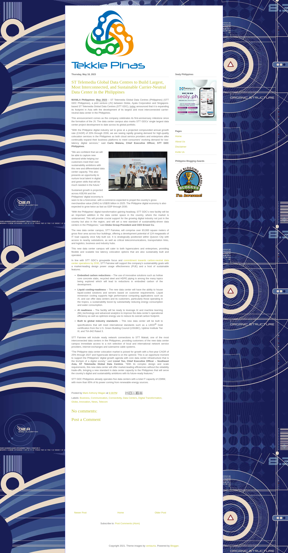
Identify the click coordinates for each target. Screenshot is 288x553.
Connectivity (115, 398)
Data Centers (130, 398)
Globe (74, 401)
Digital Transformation (149, 398)
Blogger (174, 545)
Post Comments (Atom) (127, 523)
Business (85, 398)
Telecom (103, 401)
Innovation (84, 401)
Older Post (160, 512)
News (94, 401)
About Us (180, 141)
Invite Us (180, 152)
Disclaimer (180, 146)
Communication (99, 398)
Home (121, 512)
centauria (151, 545)
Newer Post (80, 512)
